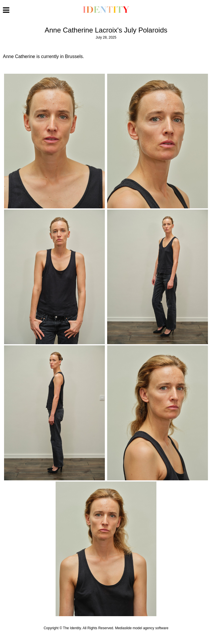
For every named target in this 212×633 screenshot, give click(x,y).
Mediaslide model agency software (141, 628)
